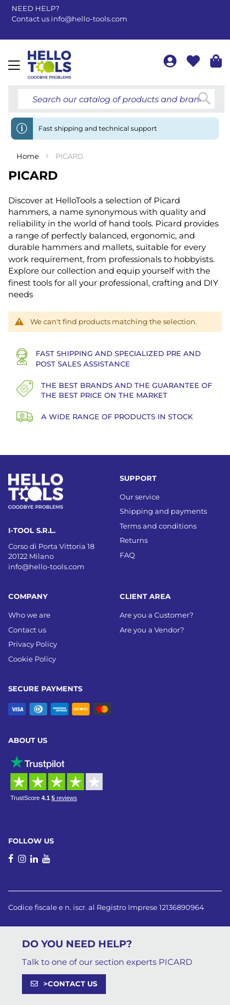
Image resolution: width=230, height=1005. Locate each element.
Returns (134, 540)
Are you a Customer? (156, 614)
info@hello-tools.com (89, 18)
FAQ (127, 555)
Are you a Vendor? (152, 629)
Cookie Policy (32, 658)
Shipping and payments (163, 511)
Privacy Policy (32, 644)
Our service (140, 496)
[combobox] (116, 99)
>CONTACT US (70, 983)
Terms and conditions (158, 525)
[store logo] (49, 65)
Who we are (29, 614)
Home (28, 156)
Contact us (27, 629)
